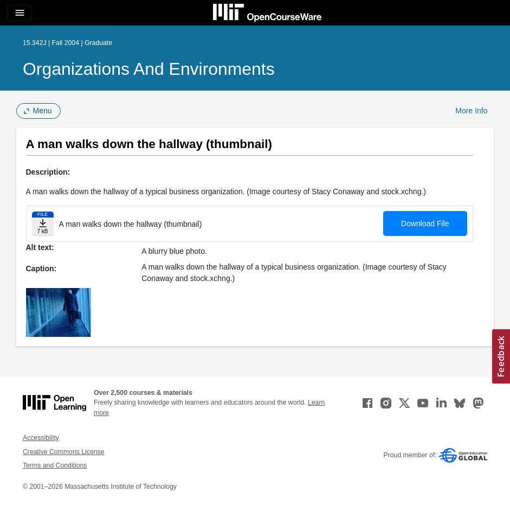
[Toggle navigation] (19, 13)
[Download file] (43, 224)
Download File (425, 223)
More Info (471, 110)
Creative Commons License (63, 452)
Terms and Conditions (55, 465)
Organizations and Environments (149, 69)
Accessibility (41, 438)
